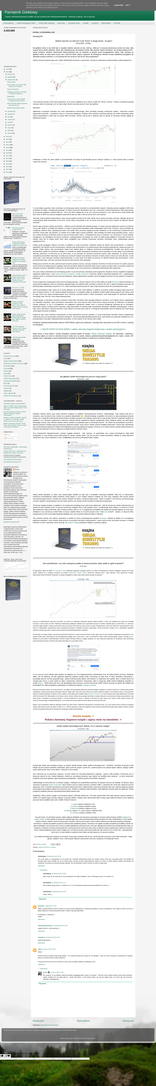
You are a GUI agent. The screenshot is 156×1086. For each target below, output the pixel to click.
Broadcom (85, 274)
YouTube (117, 23)
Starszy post (128, 1021)
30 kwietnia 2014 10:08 (59, 873)
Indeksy (53, 847)
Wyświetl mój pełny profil (11, 522)
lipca (9, 117)
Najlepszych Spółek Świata (77, 572)
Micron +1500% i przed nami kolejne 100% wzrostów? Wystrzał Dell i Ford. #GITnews (15, 407)
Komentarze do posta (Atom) (49, 1025)
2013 (7, 166)
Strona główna (9, 23)
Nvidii (62, 286)
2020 (7, 147)
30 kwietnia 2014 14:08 (59, 891)
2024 (7, 136)
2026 (7, 69)
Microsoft (64, 274)
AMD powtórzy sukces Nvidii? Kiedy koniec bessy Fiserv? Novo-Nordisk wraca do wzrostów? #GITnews (19, 278)
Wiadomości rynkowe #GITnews (14, 363)
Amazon (75, 806)
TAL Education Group (59, 570)
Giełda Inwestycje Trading (101, 334)
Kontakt (85, 23)
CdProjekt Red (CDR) (19, 337)
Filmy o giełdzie (8, 393)
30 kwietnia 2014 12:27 (59, 882)
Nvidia (58, 274)
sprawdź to (41, 937)
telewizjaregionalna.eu (45, 925)
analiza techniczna (44, 847)
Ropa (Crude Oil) (17, 214)
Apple (75, 804)
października (11, 79)
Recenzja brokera (9, 386)
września (10, 111)
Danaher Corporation (94, 694)
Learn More (118, 5)
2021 (7, 145)
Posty (7, 435)
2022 (7, 142)
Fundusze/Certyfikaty (10, 381)
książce (104, 518)
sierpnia (10, 114)
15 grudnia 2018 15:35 (53, 937)
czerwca (10, 119)
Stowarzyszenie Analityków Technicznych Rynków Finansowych (15, 456)
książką (76, 522)
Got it (128, 5)
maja (9, 122)
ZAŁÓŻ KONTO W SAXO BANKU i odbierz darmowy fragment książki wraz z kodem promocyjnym (83, 329)
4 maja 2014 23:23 (50, 906)
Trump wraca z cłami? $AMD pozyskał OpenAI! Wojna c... (16, 100)
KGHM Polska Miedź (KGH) (16, 108)
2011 (7, 172)
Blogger (92, 1038)
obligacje (6, 391)
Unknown (41, 906)
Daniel (45, 972)
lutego (9, 130)
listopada (10, 77)
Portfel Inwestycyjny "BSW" (26, 23)
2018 (7, 153)
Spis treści (61, 23)
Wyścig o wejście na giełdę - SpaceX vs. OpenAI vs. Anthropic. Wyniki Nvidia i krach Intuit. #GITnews (15, 419)
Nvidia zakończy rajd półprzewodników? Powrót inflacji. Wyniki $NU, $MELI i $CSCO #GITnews (19, 317)
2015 (7, 161)
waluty (6, 373)
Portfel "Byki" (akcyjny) (46, 23)
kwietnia (10, 125)
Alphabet (69, 810)
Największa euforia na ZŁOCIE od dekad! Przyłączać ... (16, 92)
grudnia (10, 74)
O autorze (95, 23)
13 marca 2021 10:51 (49, 949)
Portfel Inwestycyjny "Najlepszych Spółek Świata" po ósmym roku (19, 243)
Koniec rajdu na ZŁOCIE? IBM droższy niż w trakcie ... (16, 85)
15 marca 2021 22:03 (57, 972)
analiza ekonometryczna (11, 396)
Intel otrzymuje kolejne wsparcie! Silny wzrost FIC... (17, 104)
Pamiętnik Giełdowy (21, 12)
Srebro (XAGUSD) (13, 89)
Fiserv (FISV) (11, 82)
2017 (7, 156)
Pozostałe (7, 368)
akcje (5, 358)
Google (78, 274)
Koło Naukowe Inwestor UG (12, 462)
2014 (7, 164)
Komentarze (9, 438)
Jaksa (40, 949)
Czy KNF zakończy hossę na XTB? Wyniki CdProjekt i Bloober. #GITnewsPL (19, 329)
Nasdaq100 (10, 96)
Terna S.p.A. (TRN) (18, 287)
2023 (7, 139)
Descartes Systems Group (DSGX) (18, 228)
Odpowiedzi (43, 870)
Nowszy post (38, 1021)
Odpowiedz (41, 866)
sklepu (70, 522)
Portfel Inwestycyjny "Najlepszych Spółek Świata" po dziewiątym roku (19, 260)
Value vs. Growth (106, 512)
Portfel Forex (8, 376)
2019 (7, 150)
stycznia (10, 133)
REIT (5, 383)
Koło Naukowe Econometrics (13, 459)
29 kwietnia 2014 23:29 (53, 856)
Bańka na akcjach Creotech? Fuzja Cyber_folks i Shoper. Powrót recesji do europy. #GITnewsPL (20, 305)
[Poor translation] (7, 1056)
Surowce (6, 388)
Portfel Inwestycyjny (10, 378)
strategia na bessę (89, 685)
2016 (7, 158)
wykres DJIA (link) (55, 785)
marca (9, 128)
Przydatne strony (74, 23)
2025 (7, 72)
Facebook (71, 274)
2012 (7, 169)
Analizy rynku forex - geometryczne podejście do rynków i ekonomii (15, 452)
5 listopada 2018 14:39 (60, 925)
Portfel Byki (7, 366)
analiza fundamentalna (11, 361)
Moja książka (106, 23)
